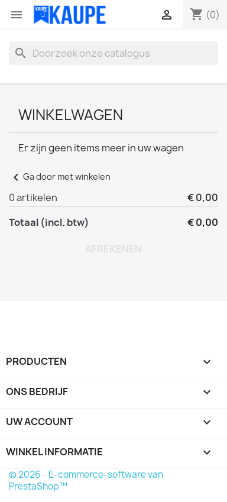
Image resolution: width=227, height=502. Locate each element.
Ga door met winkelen (60, 176)
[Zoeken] (113, 53)
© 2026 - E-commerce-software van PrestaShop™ (86, 480)
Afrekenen (113, 248)
